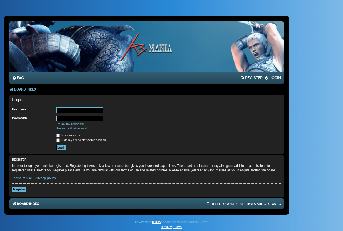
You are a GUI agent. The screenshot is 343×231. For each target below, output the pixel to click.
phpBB (156, 222)
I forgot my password (70, 123)
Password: (19, 117)
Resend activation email (72, 128)
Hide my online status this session (81, 140)
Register (19, 189)
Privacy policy (45, 178)
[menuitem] (18, 78)
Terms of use (22, 178)
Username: (19, 109)
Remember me (68, 135)
